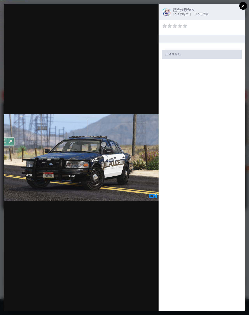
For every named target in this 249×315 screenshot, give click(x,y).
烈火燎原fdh (183, 10)
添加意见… (174, 54)
